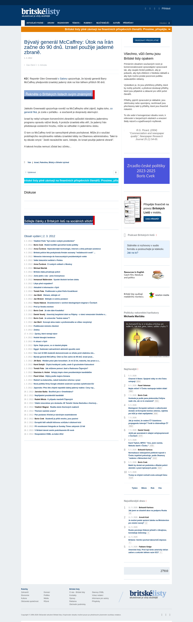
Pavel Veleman (144, 385)
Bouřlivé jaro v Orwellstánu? (61, 392)
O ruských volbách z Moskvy (59, 264)
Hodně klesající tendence (44, 337)
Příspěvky (128, 23)
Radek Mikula (40, 399)
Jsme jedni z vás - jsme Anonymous (49, 276)
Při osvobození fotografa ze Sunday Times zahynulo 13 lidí (60, 426)
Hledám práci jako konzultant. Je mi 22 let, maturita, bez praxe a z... (71, 361)
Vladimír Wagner (42, 407)
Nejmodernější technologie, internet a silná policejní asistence (74, 249)
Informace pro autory (100, 598)
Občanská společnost (29, 601)
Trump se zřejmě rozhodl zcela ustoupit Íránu (147, 476)
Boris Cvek (38, 245)
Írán (29, 162)
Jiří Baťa (37, 361)
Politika (47, 595)
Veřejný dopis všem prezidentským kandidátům (71, 372)
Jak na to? (132, 252)
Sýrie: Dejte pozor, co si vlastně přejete (50, 345)
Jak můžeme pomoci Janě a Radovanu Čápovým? (66, 368)
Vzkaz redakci (97, 595)
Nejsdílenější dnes (134, 501)
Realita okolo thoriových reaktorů (64, 407)
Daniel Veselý (39, 314)
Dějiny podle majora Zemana (57, 376)
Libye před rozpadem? (43, 283)
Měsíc (144, 488)
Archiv (50, 23)
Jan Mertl (38, 322)
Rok (152, 488)
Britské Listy (148, 594)
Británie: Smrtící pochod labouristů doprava (147, 541)
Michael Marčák (40, 268)
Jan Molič (38, 295)
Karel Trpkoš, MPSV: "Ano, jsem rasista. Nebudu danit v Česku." (145, 444)
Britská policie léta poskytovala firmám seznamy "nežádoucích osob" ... (64, 253)
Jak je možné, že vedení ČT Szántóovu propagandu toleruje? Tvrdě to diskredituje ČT (148, 423)
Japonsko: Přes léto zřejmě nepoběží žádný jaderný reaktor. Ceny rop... (64, 388)
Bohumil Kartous (145, 450)
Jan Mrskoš (39, 299)
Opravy (72, 598)
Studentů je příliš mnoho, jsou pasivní (61, 419)
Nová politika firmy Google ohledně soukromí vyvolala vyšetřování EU (64, 384)
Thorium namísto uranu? (45, 411)
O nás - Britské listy (77, 592)
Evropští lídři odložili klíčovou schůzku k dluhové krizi (58, 422)
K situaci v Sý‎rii (40, 341)
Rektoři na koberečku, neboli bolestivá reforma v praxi (57, 380)
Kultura (24, 598)
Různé (46, 601)
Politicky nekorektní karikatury (141, 314)
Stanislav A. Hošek (42, 372)
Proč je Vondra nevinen (44, 307)
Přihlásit (164, 8)
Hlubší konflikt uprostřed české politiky (61, 245)
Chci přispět (152, 219)
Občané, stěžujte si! (51, 295)
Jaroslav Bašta (41, 392)
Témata (76, 23)
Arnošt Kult (144, 517)
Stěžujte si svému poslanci (56, 299)
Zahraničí (25, 592)
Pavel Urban (39, 376)
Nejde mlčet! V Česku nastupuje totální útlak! (147, 390)
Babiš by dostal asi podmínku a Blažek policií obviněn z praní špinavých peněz (148, 466)
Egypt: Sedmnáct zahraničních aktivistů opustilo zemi (57, 349)
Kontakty (72, 595)
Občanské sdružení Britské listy (50, 615)
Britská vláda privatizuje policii (47, 272)
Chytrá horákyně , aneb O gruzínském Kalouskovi (70, 364)
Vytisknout (30, 172)
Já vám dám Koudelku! (54, 310)
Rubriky (88, 23)
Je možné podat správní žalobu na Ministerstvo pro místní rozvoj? (148, 521)
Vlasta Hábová (40, 303)
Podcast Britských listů (139, 235)
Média (46, 598)
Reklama (72, 601)
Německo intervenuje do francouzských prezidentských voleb (60, 256)
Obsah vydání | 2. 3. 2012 (39, 236)
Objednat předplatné (147, 40)
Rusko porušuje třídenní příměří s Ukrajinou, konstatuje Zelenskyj (147, 531)
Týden (135, 488)
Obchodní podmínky (77, 604)
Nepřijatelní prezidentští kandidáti (49, 395)
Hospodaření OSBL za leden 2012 (49, 434)
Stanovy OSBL (98, 592)
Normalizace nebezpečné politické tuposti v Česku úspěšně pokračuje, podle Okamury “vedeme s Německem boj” (147, 456)
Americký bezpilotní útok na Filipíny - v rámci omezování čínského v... (76, 314)
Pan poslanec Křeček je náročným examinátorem (56, 415)
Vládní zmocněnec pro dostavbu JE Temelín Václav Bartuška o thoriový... (66, 403)
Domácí (47, 592)
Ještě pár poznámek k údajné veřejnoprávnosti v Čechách (148, 434)
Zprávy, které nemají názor (46, 334)
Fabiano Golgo (145, 547)
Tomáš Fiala (39, 291)
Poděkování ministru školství (46, 326)
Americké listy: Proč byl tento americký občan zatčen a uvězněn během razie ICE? (148, 551)
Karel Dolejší (39, 364)
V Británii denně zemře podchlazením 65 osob (54, 430)
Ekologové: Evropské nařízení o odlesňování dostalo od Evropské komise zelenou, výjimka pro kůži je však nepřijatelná (148, 411)
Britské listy (42, 13)
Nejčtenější (103, 23)
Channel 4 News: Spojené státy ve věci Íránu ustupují (147, 380)
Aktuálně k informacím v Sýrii (46, 287)
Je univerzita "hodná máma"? (57, 318)
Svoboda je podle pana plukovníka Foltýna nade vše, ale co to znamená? (146, 399)
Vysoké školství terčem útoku (66, 280)
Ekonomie (25, 595)
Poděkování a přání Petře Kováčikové (61, 291)
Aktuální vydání (35, 23)
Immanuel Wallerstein (43, 280)
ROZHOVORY (63, 23)
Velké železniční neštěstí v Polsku (48, 260)
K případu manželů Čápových (60, 399)
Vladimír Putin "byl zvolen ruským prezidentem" (54, 241)
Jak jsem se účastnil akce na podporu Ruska (147, 512)
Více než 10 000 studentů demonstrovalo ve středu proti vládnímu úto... (64, 353)
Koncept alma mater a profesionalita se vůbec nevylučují (67, 322)
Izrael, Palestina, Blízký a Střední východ (51, 162)
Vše (160, 488)
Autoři (116, 23)
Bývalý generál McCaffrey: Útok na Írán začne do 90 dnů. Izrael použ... (64, 357)
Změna (37, 330)
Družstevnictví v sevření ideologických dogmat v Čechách (72, 303)
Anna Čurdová (40, 249)
